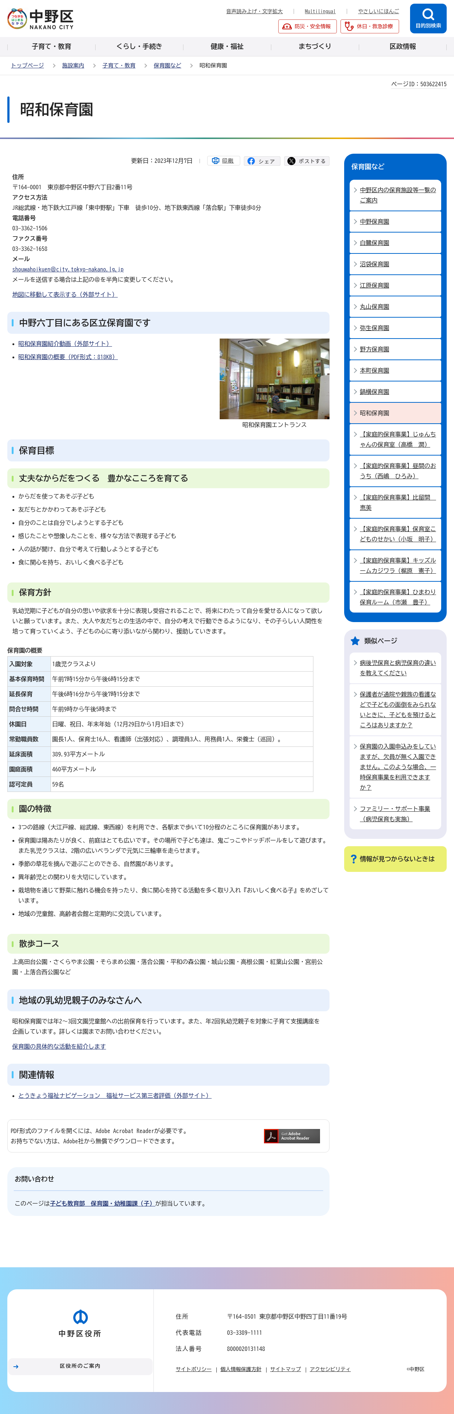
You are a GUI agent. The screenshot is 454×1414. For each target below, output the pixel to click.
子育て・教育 (119, 65)
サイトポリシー (194, 1369)
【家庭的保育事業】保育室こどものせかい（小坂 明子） (398, 534)
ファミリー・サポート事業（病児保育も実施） (395, 814)
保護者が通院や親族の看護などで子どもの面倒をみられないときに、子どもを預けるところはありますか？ (398, 709)
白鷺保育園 (374, 243)
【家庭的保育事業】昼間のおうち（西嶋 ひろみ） (398, 471)
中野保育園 (374, 221)
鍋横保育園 (374, 392)
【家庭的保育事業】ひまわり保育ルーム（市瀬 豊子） (398, 597)
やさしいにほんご (378, 11)
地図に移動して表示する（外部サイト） (65, 294)
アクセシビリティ (330, 1369)
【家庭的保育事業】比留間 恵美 (398, 502)
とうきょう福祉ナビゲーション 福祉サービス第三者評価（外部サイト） (115, 1096)
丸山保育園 (374, 307)
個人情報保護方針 (240, 1369)
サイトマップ (285, 1369)
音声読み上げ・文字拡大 (254, 11)
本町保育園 (374, 370)
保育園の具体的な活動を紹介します (59, 1046)
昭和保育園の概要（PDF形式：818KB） (68, 357)
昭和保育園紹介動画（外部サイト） (65, 344)
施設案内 (73, 65)
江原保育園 (374, 285)
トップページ (27, 65)
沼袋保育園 (374, 264)
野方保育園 (374, 349)
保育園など (167, 65)
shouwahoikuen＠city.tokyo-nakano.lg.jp (68, 269)
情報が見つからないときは (397, 859)
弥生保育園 (374, 328)
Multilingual (320, 11)
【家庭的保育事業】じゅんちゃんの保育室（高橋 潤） (398, 439)
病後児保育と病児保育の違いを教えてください (398, 668)
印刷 (228, 160)
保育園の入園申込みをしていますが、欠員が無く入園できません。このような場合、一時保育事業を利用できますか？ (398, 766)
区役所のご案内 (80, 1366)
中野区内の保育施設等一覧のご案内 (398, 195)
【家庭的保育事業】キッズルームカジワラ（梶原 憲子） (398, 566)
